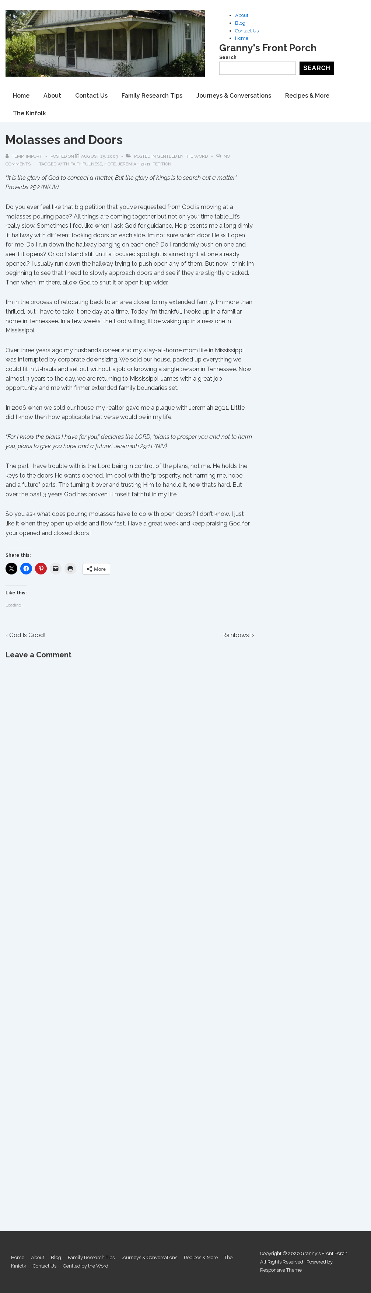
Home (241, 38)
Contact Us (247, 31)
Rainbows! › (238, 635)
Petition (162, 164)
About (241, 15)
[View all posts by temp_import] (24, 156)
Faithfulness (86, 164)
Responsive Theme (281, 1270)
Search (228, 57)
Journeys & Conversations (233, 95)
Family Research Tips (152, 95)
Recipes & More (307, 95)
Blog (240, 23)
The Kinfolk (29, 113)
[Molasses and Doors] (99, 156)
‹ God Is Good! (25, 635)
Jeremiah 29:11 (134, 164)
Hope (110, 164)
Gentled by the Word (182, 156)
